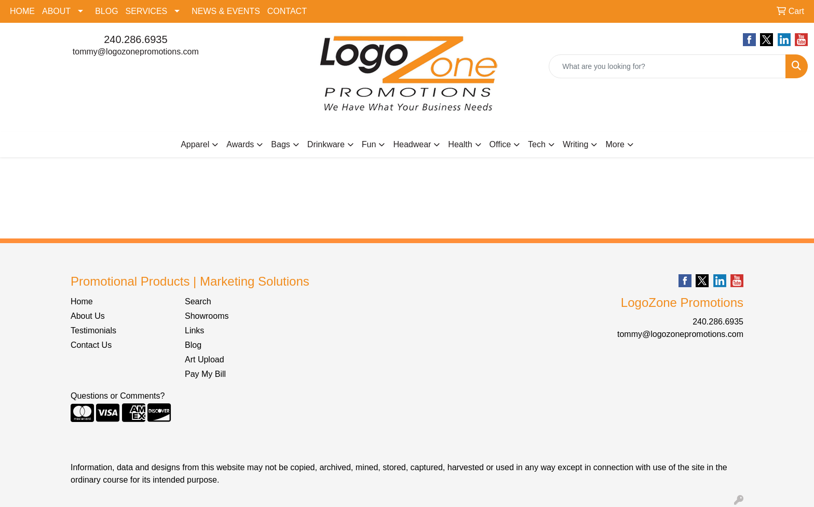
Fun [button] (369, 144)
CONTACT (287, 11)
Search (198, 301)
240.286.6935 (135, 39)
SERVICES (147, 11)
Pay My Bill (205, 374)
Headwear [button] (412, 144)
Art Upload (204, 359)
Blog (193, 345)
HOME (22, 11)
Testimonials (93, 330)
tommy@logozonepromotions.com (136, 51)
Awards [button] (240, 144)
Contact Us (91, 345)
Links (194, 330)
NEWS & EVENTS (226, 11)
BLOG (106, 11)
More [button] (614, 144)
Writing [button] (576, 144)
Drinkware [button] (326, 144)
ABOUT (56, 11)
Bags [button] (280, 144)
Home (82, 301)
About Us (88, 316)
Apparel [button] (195, 144)
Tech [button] (537, 144)
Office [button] (500, 144)
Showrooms (206, 316)
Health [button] (460, 144)
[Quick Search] (667, 66)
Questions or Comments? (118, 395)
